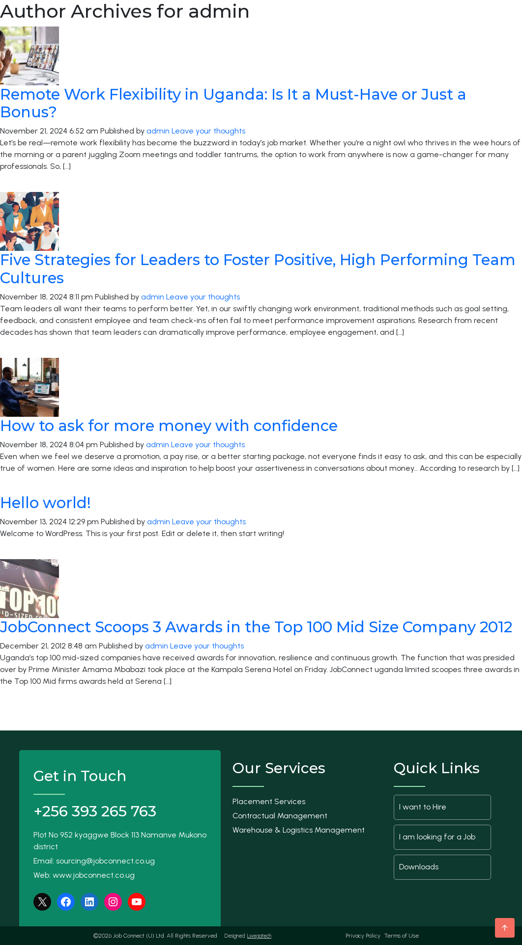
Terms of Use (401, 935)
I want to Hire (422, 806)
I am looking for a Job (437, 836)
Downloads (418, 866)
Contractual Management (279, 815)
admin (158, 130)
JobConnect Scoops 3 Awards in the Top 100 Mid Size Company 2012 (256, 627)
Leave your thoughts (208, 130)
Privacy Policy (363, 935)
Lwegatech (259, 936)
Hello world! (45, 502)
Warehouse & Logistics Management (298, 830)
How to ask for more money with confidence (169, 425)
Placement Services (268, 801)
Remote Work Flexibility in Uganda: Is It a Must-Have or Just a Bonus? (233, 103)
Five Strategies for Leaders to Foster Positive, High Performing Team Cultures (258, 268)
